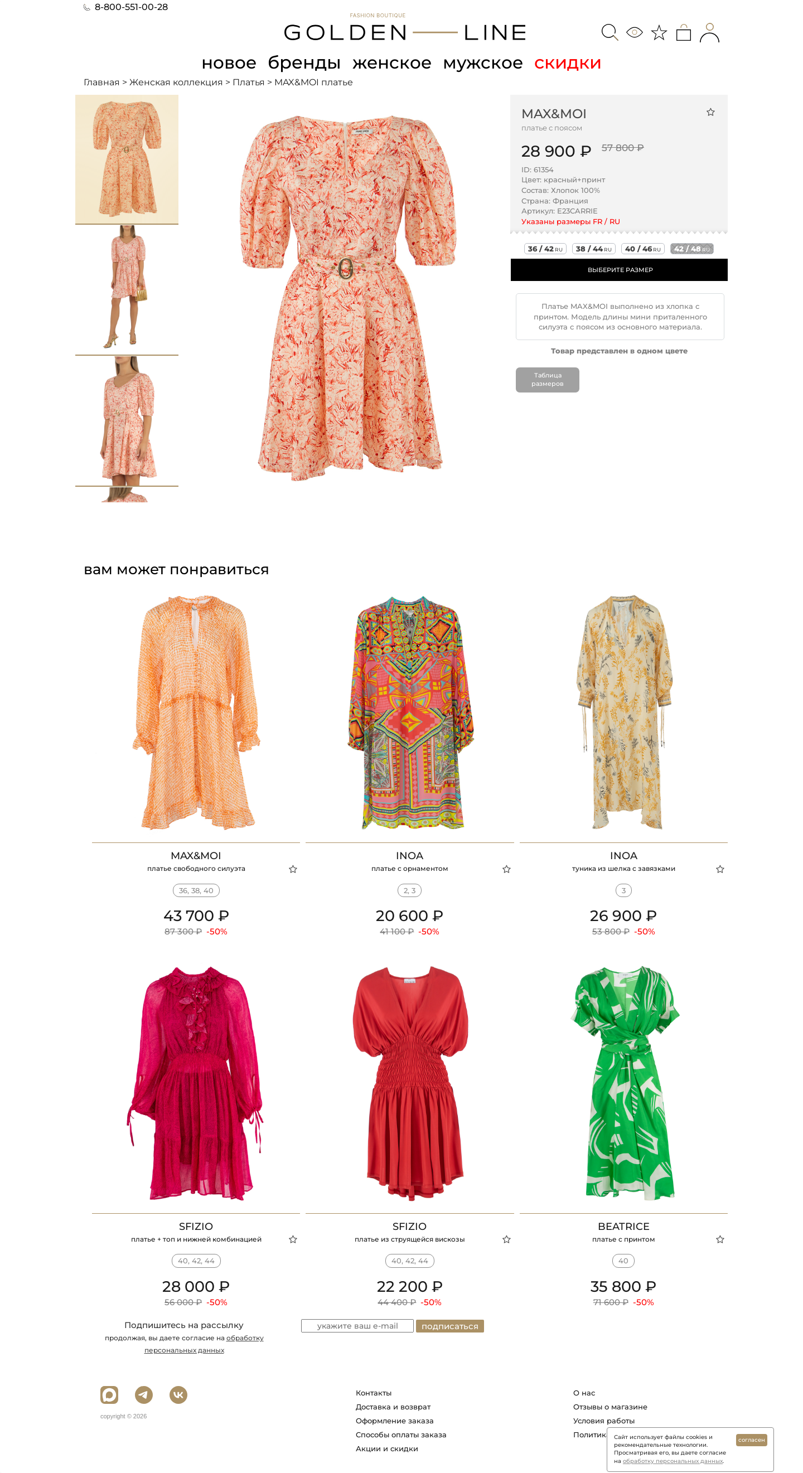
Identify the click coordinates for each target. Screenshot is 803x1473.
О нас (584, 1392)
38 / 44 (594, 248)
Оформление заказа (395, 1420)
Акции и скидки (387, 1448)
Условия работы (604, 1420)
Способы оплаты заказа (401, 1434)
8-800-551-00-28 (126, 7)
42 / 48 (692, 248)
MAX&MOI (554, 113)
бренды (304, 62)
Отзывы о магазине (610, 1406)
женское (392, 62)
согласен (751, 1439)
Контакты (373, 1392)
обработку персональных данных (673, 1461)
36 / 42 (545, 248)
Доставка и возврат (393, 1406)
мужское (485, 62)
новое (228, 62)
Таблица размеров (547, 379)
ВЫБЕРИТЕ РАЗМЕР (620, 270)
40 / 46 (643, 248)
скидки (570, 62)
